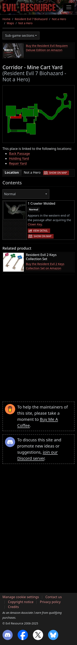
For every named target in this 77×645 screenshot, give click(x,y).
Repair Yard (18, 163)
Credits (13, 607)
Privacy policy (50, 602)
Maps (10, 23)
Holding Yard (19, 158)
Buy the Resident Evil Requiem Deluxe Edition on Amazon (47, 48)
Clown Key (35, 224)
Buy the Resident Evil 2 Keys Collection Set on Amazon (45, 266)
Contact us (53, 597)
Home (6, 19)
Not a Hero (59, 19)
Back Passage (19, 153)
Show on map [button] (58, 172)
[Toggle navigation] (69, 7)
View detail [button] (40, 230)
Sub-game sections (19, 35)
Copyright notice (20, 602)
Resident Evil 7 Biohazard (31, 19)
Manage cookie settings (20, 597)
